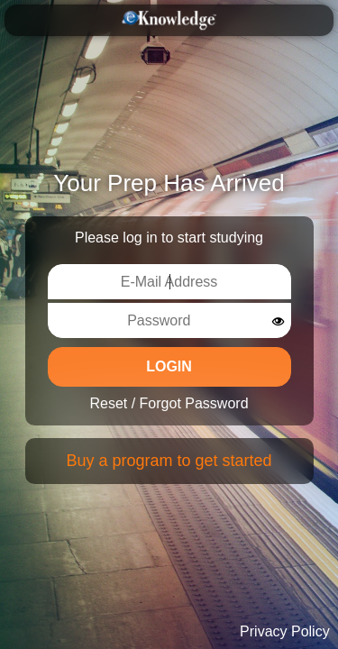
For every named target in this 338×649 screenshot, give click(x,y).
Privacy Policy (285, 631)
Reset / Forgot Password (168, 403)
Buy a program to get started (168, 461)
